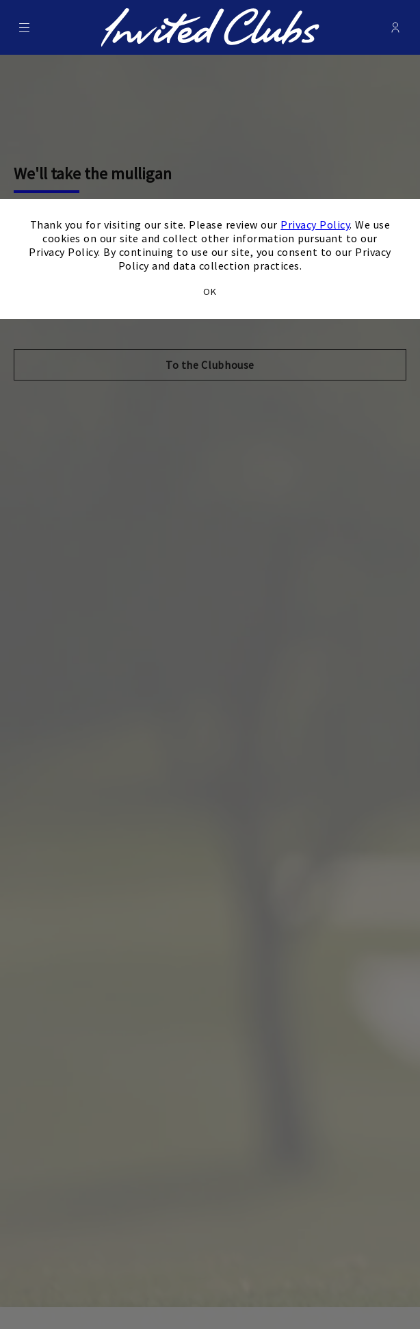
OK (210, 291)
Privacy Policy (315, 224)
